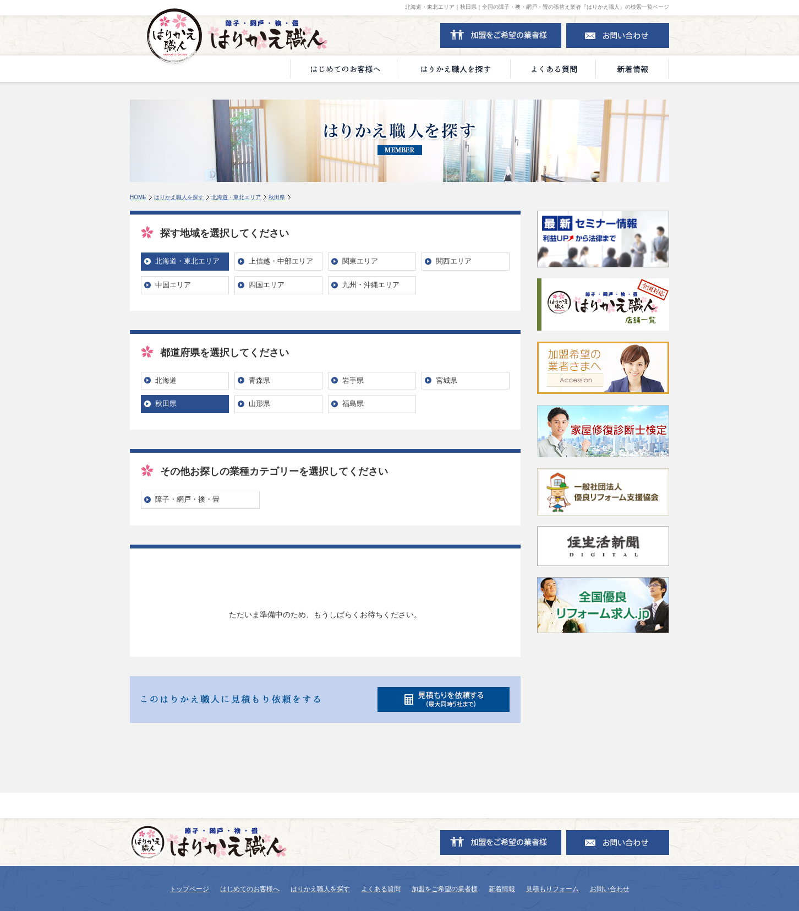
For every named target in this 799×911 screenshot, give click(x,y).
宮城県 (446, 380)
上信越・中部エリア (281, 261)
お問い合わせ (610, 889)
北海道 (166, 380)
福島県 (353, 403)
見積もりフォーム (552, 889)
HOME (138, 197)
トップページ (189, 889)
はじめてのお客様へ (250, 889)
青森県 (259, 380)
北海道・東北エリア (236, 197)
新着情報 (502, 889)
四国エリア (266, 285)
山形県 (259, 403)
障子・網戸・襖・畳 (187, 499)
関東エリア (360, 261)
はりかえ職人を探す (179, 197)
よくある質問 (381, 889)
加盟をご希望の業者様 (445, 889)
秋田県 (277, 197)
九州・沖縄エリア (371, 285)
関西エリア (454, 261)
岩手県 (353, 380)
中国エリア (173, 285)
